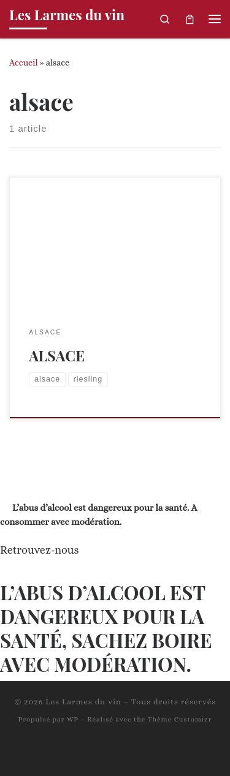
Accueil (23, 62)
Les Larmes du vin (83, 701)
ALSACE (57, 355)
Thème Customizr (180, 719)
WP (73, 719)
